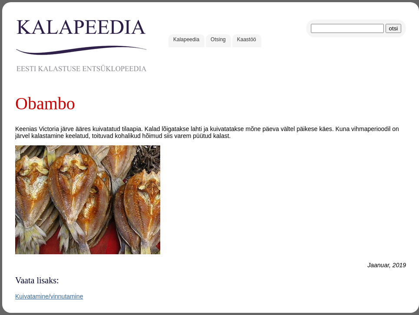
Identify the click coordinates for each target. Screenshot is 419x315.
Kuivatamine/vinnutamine (49, 296)
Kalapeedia (186, 39)
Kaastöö (246, 39)
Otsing (218, 39)
